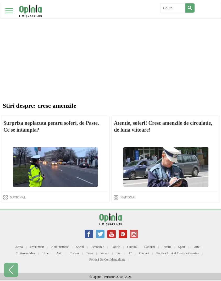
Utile (45, 253)
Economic (97, 247)
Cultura (132, 247)
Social (80, 247)
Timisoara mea (25, 253)
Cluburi (144, 253)
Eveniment (37, 247)
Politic (116, 247)
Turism (74, 253)
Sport (181, 247)
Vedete (105, 253)
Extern (166, 247)
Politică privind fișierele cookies (177, 253)
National (149, 247)
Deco (89, 253)
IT (130, 253)
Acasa (19, 247)
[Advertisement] (110, 39)
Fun (119, 253)
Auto (59, 253)
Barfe (196, 247)
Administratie (60, 247)
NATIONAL (18, 197)
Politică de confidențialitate (107, 259)
